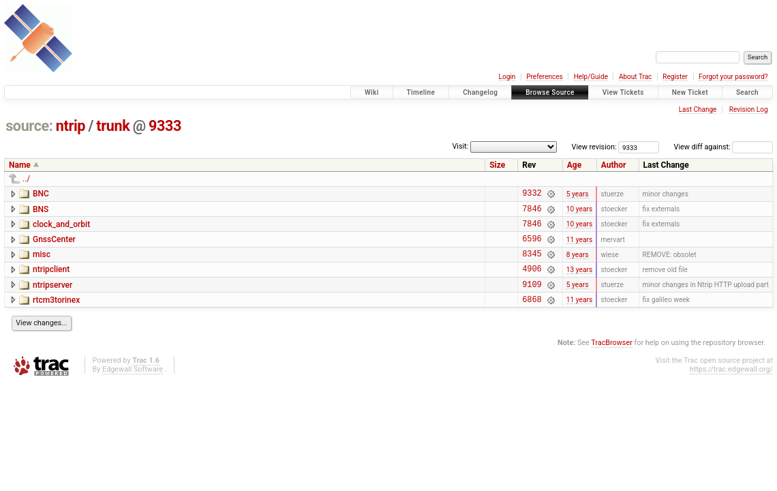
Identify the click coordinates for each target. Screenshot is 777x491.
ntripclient (51, 279)
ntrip (70, 125)
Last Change (698, 109)
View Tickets (623, 92)
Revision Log (748, 109)
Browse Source (550, 92)
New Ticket (690, 92)
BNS (40, 211)
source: (28, 125)
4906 (531, 280)
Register (675, 76)
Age (574, 165)
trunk (113, 125)
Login (507, 76)
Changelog (480, 92)
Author (613, 165)
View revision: (594, 147)
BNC (41, 193)
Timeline (421, 92)
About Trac (635, 76)
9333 (165, 125)
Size (497, 165)
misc (41, 262)
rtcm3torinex (56, 314)
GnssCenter (54, 245)
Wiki (372, 92)
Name (20, 165)
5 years (577, 194)
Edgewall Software (132, 385)
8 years (577, 263)
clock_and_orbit (61, 228)
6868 (531, 315)
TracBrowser (612, 359)
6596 (531, 246)
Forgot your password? (733, 76)
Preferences (544, 76)
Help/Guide (591, 76)
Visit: (460, 146)
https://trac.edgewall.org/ (731, 385)
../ (26, 178)
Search (747, 92)
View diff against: (723, 147)
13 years (579, 280)
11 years (579, 246)
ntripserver (52, 297)
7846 (531, 212)
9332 (531, 194)
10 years (579, 212)
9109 (531, 298)
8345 (531, 263)
